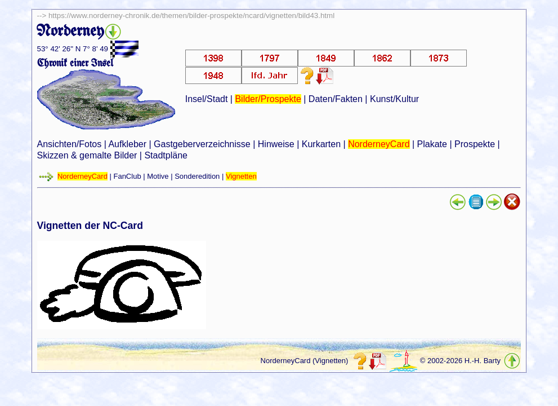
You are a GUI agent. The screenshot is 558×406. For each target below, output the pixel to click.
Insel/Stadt (206, 99)
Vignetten (241, 176)
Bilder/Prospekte (268, 99)
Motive (157, 176)
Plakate (432, 144)
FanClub (127, 176)
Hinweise (276, 144)
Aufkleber (127, 144)
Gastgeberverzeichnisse (202, 144)
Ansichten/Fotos (69, 144)
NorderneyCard (378, 144)
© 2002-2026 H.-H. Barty (460, 360)
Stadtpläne (166, 155)
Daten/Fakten (336, 99)
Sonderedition (197, 176)
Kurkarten (321, 144)
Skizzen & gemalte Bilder (87, 155)
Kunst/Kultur (394, 99)
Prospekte (474, 144)
